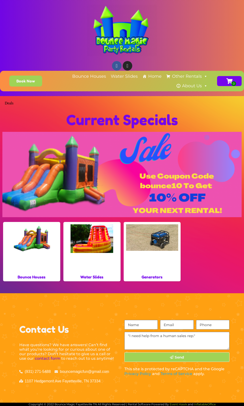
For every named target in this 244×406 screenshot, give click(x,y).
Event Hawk (178, 404)
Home (155, 76)
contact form (47, 358)
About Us (195, 85)
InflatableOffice (205, 404)
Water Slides (124, 76)
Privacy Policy (137, 373)
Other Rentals (190, 76)
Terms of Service (176, 373)
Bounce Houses (89, 76)
